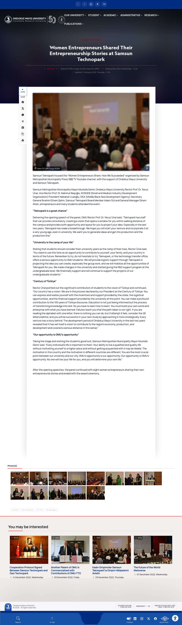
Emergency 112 (143, 606)
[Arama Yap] (97, 4)
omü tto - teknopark (91, 39)
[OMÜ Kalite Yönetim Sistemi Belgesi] (165, 619)
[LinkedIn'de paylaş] (22, 127)
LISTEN (22, 91)
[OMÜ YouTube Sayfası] (128, 619)
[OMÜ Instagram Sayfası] (142, 619)
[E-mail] (52, 619)
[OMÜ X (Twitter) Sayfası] (149, 619)
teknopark (53, 510)
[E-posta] (84, 4)
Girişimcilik (28, 510)
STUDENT (93, 15)
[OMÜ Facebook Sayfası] (155, 619)
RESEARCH (150, 15)
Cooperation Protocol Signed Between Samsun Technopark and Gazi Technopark (28, 570)
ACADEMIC (110, 15)
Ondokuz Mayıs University (23, 606)
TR (104, 4)
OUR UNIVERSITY (74, 15)
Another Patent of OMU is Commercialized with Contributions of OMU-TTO (66, 570)
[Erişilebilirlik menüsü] (175, 618)
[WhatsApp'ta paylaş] (22, 114)
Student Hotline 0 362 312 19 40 (124, 606)
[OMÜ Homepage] (78, 4)
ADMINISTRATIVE (130, 15)
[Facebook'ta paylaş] (22, 102)
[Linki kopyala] (22, 134)
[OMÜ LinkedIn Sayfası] (135, 619)
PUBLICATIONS (72, 23)
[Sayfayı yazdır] (22, 140)
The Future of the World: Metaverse (147, 569)
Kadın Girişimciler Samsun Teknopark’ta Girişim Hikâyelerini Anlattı (110, 570)
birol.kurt (51, 69)
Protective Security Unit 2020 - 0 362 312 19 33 (165, 606)
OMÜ (16, 510)
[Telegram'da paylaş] (22, 121)
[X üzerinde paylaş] (22, 108)
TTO (40, 510)
